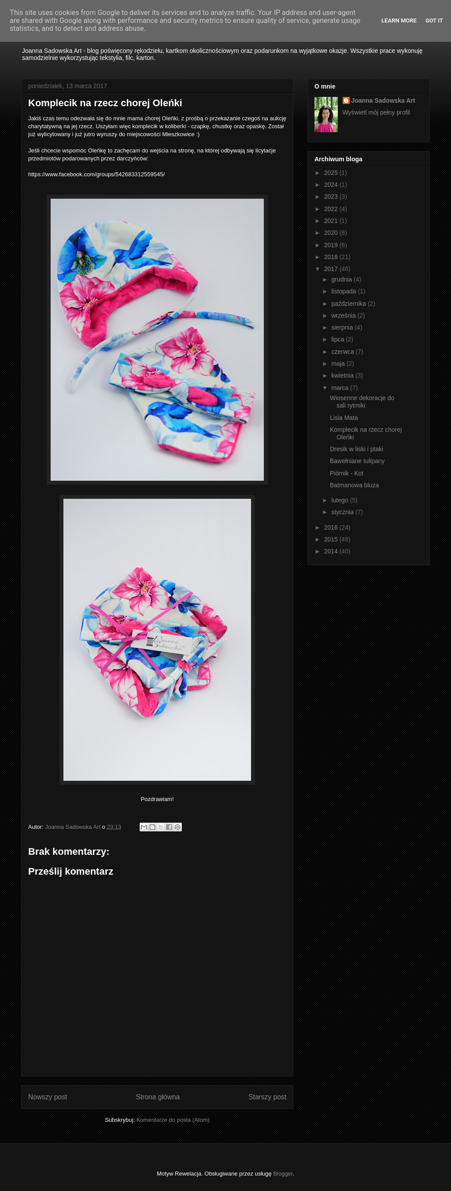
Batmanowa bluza (354, 485)
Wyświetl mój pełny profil (376, 112)
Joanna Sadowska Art (383, 100)
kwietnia (343, 375)
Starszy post (267, 1097)
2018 (332, 256)
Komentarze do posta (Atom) (173, 1120)
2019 (332, 245)
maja (338, 363)
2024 (332, 184)
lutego (340, 500)
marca (340, 387)
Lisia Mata (344, 417)
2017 (332, 268)
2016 (332, 527)
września (344, 315)
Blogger (282, 1173)
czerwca (343, 351)
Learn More (399, 20)
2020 (332, 232)
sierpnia (343, 327)
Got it (434, 20)
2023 (332, 196)
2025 (332, 172)
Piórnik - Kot (346, 473)
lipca (338, 339)
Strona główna (158, 1097)
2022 (332, 208)
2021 (332, 220)
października (349, 303)
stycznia (343, 512)
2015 (332, 539)
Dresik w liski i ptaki (356, 449)
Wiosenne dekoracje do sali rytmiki (362, 401)
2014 (332, 551)
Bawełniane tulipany (357, 460)
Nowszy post (47, 1097)
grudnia (342, 279)
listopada (344, 291)
